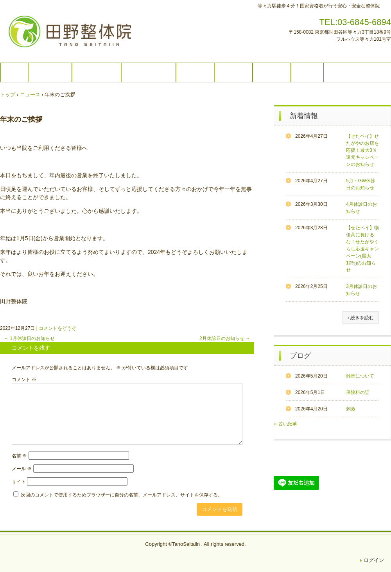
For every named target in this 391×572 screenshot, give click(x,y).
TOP (14, 72)
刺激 (350, 409)
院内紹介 (195, 72)
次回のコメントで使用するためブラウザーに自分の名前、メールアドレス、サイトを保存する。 (121, 495)
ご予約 (307, 72)
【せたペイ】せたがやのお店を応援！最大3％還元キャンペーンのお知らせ (362, 150)
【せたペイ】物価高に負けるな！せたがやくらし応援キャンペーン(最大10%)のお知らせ (362, 249)
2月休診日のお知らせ (224, 338)
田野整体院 (76, 35)
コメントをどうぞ (57, 328)
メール (22, 468)
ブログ (300, 356)
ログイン (374, 560)
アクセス (272, 72)
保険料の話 (357, 392)
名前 (19, 456)
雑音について (360, 376)
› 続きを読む (361, 317)
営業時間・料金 (148, 72)
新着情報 (304, 116)
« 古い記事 (285, 423)
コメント (24, 379)
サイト (19, 481)
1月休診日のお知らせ (29, 338)
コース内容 (50, 72)
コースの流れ (96, 72)
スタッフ (233, 72)
